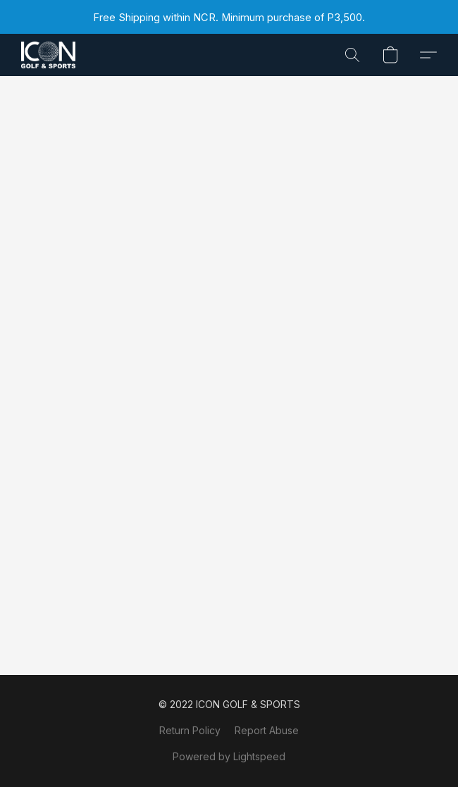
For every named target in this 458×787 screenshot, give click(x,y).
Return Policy (190, 730)
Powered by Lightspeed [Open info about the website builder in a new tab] (229, 756)
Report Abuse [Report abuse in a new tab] (267, 730)
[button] (49, 55)
